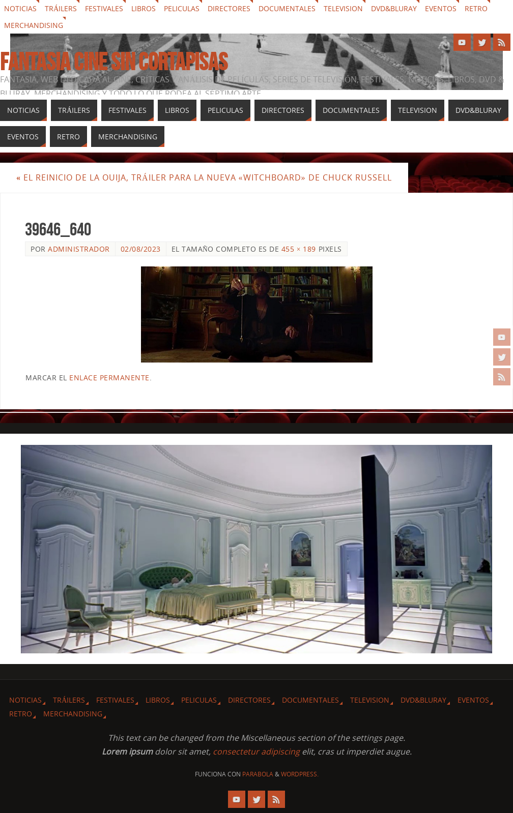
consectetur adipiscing (256, 751)
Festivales (104, 8)
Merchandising (33, 25)
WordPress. (300, 774)
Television (343, 8)
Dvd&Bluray (394, 8)
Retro (476, 8)
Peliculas (182, 8)
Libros (143, 8)
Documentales (287, 8)
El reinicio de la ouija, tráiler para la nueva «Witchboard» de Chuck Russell (204, 177)
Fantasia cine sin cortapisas (113, 62)
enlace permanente (109, 377)
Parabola (257, 774)
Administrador (79, 249)
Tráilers (61, 8)
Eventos (441, 8)
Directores (229, 8)
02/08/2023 (141, 249)
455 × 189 (298, 249)
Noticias (20, 8)
